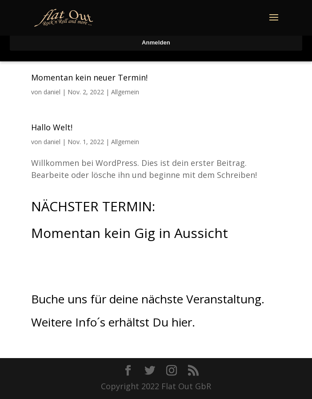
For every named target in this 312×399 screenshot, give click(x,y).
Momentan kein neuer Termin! (89, 77)
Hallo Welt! (51, 127)
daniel (52, 92)
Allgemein (125, 92)
